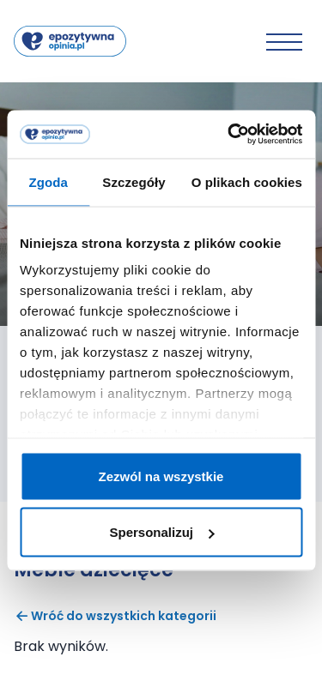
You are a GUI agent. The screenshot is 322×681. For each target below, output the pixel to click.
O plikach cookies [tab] (246, 181)
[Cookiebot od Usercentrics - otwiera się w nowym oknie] (229, 135)
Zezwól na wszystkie (161, 475)
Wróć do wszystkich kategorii (115, 615)
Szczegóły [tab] (133, 181)
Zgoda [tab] (48, 181)
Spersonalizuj (161, 532)
